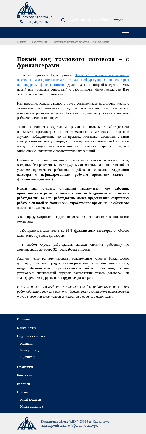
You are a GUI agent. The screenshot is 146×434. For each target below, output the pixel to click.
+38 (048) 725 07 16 (39, 22)
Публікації (28, 357)
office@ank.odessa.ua (37, 17)
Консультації (30, 350)
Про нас (23, 392)
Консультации (40, 41)
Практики (25, 367)
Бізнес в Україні (29, 328)
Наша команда (31, 406)
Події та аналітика (31, 336)
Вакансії (23, 384)
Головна (21, 41)
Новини (26, 343)
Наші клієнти (30, 399)
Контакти (24, 375)
